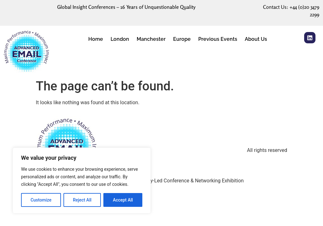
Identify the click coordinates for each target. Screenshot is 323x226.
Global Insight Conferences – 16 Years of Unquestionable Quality (126, 7)
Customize (41, 199)
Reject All (82, 199)
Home (95, 39)
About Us (256, 39)
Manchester (151, 39)
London (120, 39)
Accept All (123, 199)
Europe (182, 39)
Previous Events (217, 39)
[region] (82, 180)
